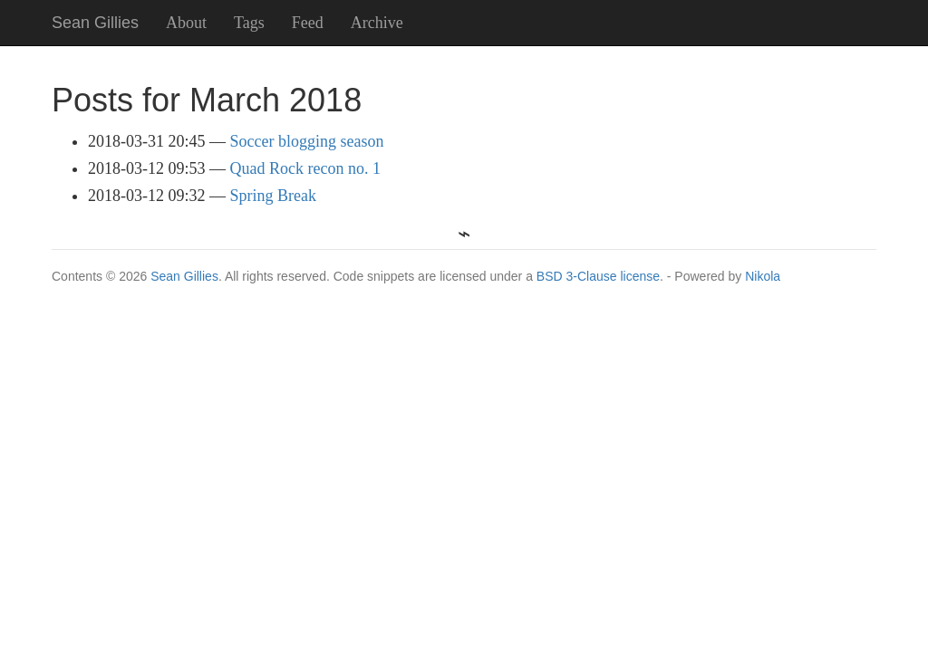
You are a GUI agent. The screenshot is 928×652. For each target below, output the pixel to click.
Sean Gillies (184, 276)
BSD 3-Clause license (598, 276)
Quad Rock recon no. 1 (305, 168)
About (186, 23)
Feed (308, 23)
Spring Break (273, 196)
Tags (249, 23)
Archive (377, 23)
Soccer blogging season (307, 141)
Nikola (762, 276)
